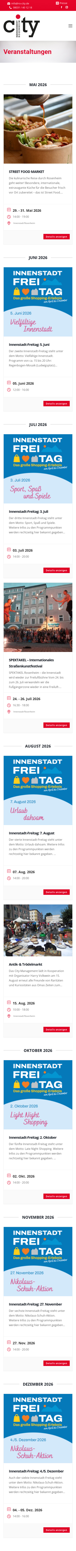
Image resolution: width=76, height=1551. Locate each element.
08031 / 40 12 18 (22, 7)
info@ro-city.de (20, 3)
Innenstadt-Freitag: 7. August (31, 833)
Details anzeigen (56, 236)
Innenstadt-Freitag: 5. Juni (29, 344)
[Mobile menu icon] (70, 26)
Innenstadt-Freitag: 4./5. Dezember (36, 1471)
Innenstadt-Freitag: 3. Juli (28, 511)
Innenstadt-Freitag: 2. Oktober (32, 1137)
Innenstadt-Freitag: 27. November (35, 1304)
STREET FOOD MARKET (26, 171)
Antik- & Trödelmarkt (25, 964)
